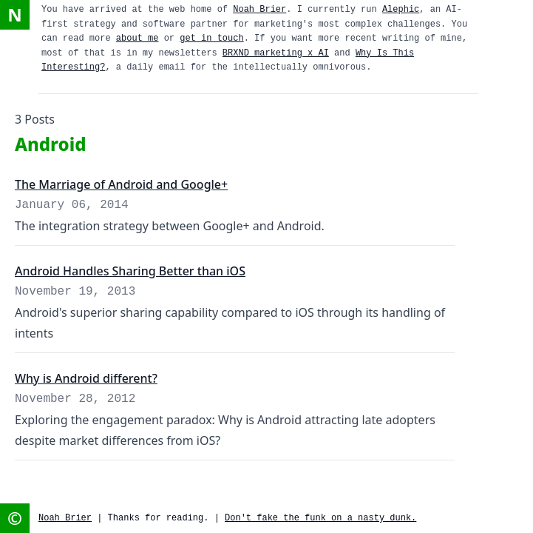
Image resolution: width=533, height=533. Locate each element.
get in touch (211, 38)
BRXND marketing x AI (276, 53)
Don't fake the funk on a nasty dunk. (320, 518)
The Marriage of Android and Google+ (121, 184)
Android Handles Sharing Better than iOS (130, 271)
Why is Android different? (86, 378)
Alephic (400, 9)
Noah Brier (259, 9)
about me (137, 38)
